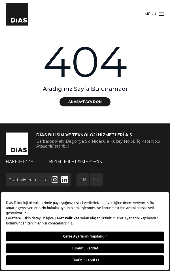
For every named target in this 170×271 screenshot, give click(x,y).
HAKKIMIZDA (19, 162)
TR (82, 179)
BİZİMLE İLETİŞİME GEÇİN (76, 162)
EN (96, 179)
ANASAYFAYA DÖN (85, 102)
